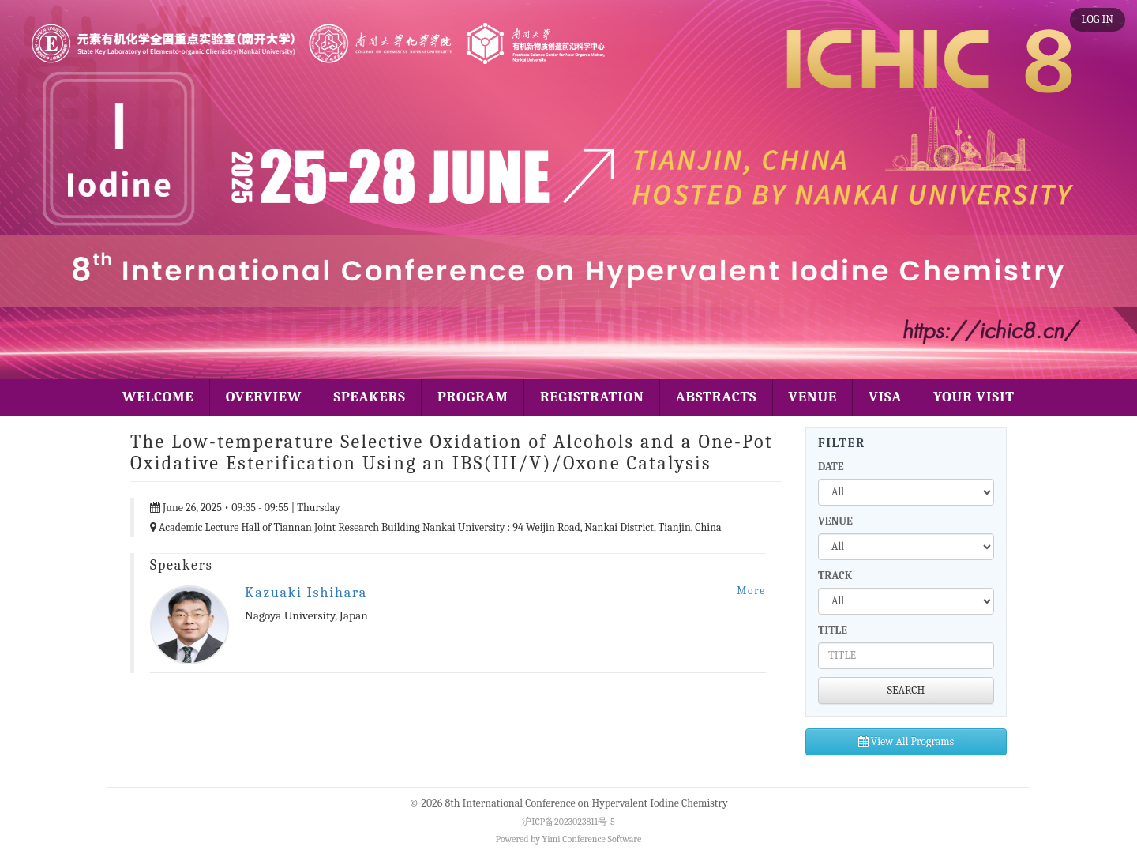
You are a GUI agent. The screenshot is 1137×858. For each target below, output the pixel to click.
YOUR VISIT (974, 397)
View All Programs (906, 741)
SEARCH (906, 690)
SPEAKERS (369, 397)
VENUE (813, 397)
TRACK (835, 575)
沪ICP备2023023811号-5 (568, 821)
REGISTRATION (592, 397)
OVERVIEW (264, 397)
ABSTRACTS (716, 397)
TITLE (832, 630)
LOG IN (1097, 19)
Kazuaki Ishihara (306, 593)
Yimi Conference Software (592, 839)
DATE (831, 466)
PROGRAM (472, 397)
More (751, 590)
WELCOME (158, 397)
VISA (885, 397)
